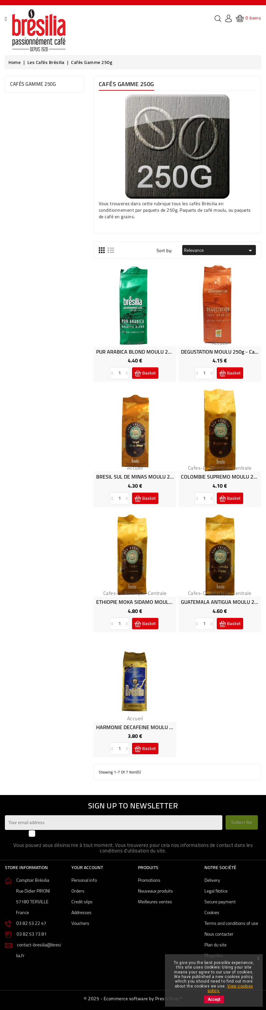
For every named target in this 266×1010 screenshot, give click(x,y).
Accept (214, 999)
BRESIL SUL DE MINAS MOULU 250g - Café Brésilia (153, 477)
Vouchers (80, 923)
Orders (77, 891)
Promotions (149, 880)
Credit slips (82, 901)
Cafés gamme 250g (33, 84)
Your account (87, 867)
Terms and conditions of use (231, 923)
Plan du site (215, 945)
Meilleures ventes (155, 901)
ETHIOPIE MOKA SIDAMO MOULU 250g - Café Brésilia (156, 602)
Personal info (84, 880)
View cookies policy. (230, 988)
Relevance (219, 250)
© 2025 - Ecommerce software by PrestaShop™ (133, 998)
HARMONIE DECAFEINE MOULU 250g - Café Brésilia (154, 727)
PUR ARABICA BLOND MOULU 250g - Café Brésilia (152, 352)
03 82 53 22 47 (31, 923)
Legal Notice (216, 891)
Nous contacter (218, 934)
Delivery (212, 880)
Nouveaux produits (155, 891)
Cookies (211, 912)
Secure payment (220, 901)
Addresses (81, 912)
